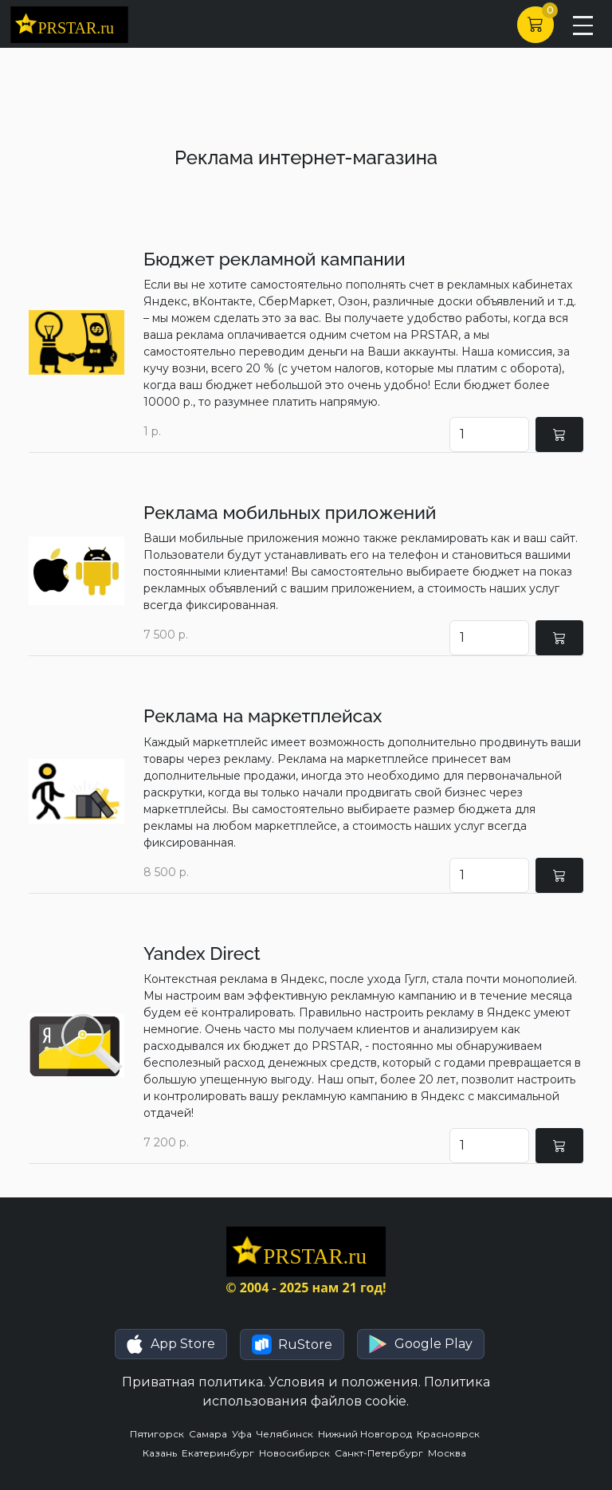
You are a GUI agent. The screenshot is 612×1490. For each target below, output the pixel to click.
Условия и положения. (345, 1382)
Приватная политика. (193, 1382)
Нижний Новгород (367, 1434)
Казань (162, 1453)
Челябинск (287, 1434)
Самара (210, 1434)
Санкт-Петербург (381, 1453)
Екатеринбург (220, 1453)
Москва (448, 1453)
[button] (171, 1344)
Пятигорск (159, 1434)
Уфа (244, 1434)
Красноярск (449, 1434)
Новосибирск (297, 1453)
